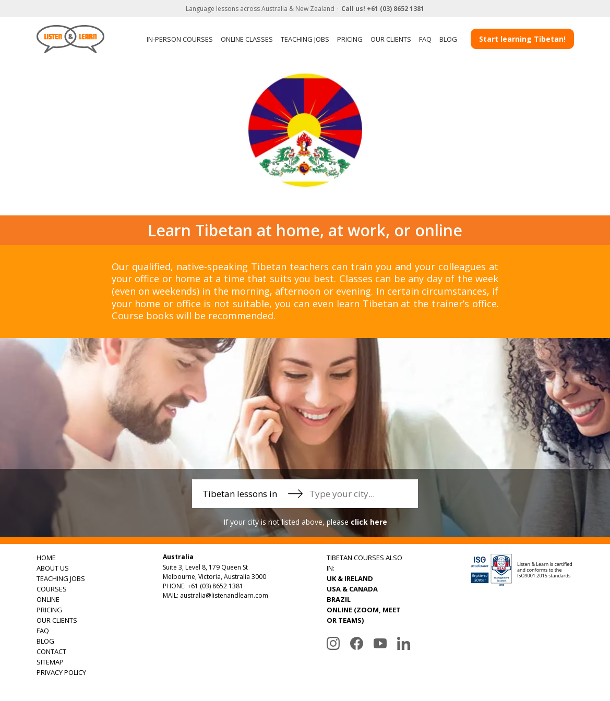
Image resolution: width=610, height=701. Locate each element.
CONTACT (51, 651)
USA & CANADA (352, 589)
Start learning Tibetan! (522, 39)
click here (369, 522)
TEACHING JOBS (305, 39)
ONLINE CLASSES (247, 39)
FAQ (425, 39)
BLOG (448, 39)
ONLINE (48, 599)
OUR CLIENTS (390, 39)
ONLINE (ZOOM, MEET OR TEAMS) (364, 615)
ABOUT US (53, 568)
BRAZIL (339, 599)
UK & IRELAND (350, 578)
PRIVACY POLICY (61, 672)
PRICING (350, 39)
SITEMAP (50, 662)
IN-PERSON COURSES (180, 39)
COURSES (52, 589)
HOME (46, 557)
